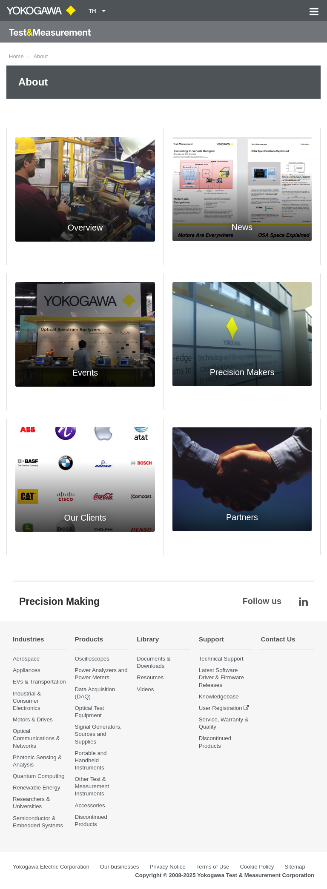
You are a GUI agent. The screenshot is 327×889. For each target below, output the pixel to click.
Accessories (90, 805)
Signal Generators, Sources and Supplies (98, 734)
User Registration (220, 708)
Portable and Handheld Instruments (91, 760)
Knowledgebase (219, 696)
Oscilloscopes (92, 658)
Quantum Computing (39, 776)
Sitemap (294, 866)
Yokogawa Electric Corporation (51, 866)
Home (16, 56)
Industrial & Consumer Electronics (27, 700)
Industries (28, 639)
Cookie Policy (257, 866)
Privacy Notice (167, 866)
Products (89, 639)
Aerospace (26, 658)
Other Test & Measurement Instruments (92, 786)
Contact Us (278, 639)
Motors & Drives (33, 719)
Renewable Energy (36, 787)
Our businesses (119, 866)
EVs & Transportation (39, 681)
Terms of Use (212, 866)
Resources (150, 677)
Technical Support (221, 658)
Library (148, 639)
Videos (145, 689)
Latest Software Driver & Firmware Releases (221, 677)
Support (211, 639)
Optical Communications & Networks (36, 738)
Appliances (26, 670)
